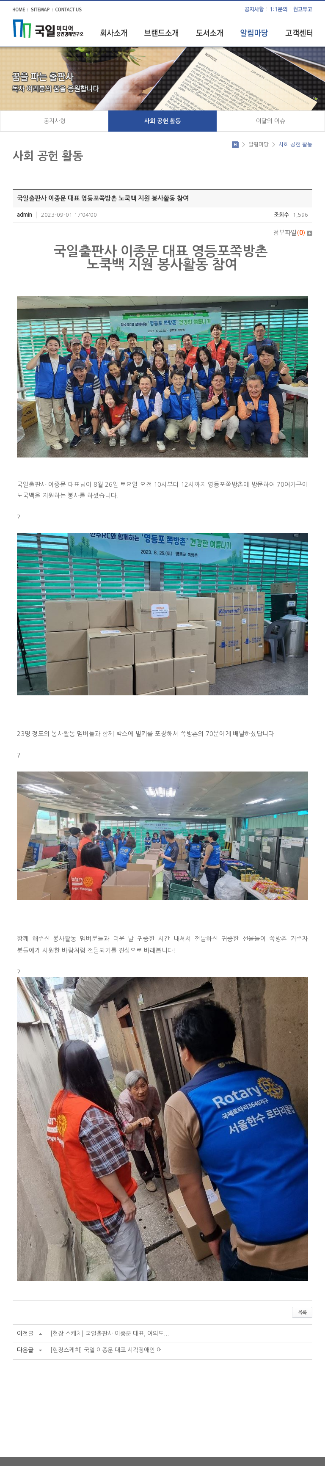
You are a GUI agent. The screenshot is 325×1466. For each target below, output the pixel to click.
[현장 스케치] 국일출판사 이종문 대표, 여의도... (109, 1333)
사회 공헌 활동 (162, 121)
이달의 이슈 (270, 121)
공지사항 (55, 121)
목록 (302, 1312)
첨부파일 (292, 232)
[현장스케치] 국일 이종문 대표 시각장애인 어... (108, 1350)
